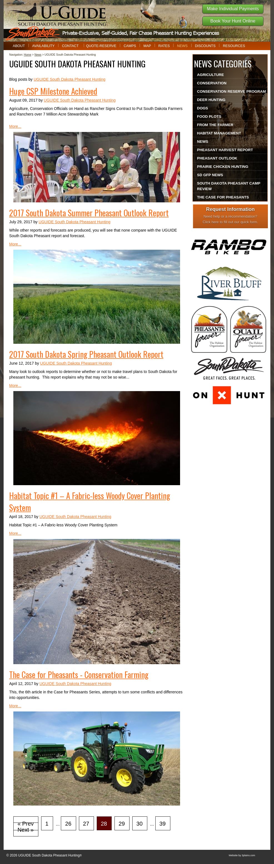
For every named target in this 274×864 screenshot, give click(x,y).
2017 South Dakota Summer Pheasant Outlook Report (89, 213)
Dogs (202, 108)
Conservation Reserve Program (231, 91)
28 (104, 824)
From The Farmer (215, 125)
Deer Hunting (211, 100)
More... (15, 126)
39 (163, 824)
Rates (164, 46)
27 (86, 824)
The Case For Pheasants (223, 197)
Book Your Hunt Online (232, 21)
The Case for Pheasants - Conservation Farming (78, 674)
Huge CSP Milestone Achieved (53, 91)
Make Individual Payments (233, 8)
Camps (130, 46)
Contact (70, 46)
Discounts (205, 46)
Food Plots (209, 116)
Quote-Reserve (101, 46)
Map (147, 46)
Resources (234, 46)
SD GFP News (210, 175)
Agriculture (210, 75)
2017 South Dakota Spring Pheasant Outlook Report (86, 354)
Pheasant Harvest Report (225, 150)
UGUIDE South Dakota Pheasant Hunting (69, 79)
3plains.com (248, 855)
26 (68, 824)
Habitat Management (219, 133)
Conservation (211, 83)
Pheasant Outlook (217, 158)
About (19, 46)
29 (122, 824)
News (182, 46)
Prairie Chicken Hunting (222, 167)
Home (27, 54)
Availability (43, 46)
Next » (26, 830)
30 (139, 824)
